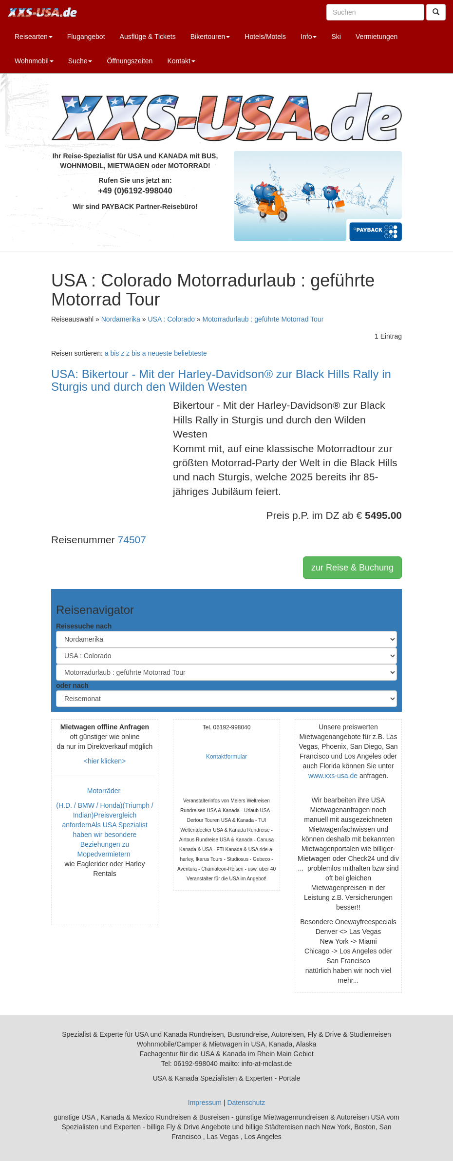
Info (309, 36)
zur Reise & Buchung (352, 567)
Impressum (205, 1102)
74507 (132, 539)
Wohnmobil (34, 61)
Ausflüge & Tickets (148, 36)
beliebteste (190, 353)
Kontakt (181, 61)
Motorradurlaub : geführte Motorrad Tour (263, 319)
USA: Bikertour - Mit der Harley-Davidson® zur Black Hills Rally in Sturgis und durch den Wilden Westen (221, 380)
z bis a (136, 353)
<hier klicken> (105, 761)
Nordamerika (120, 319)
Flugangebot (86, 36)
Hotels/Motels (265, 36)
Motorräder (104, 791)
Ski (335, 36)
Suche (80, 61)
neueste (160, 353)
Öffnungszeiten (129, 61)
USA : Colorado (171, 319)
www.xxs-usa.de (333, 776)
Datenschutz (246, 1102)
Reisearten (34, 36)
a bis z (114, 353)
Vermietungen (376, 36)
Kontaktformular (226, 756)
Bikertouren (210, 36)
